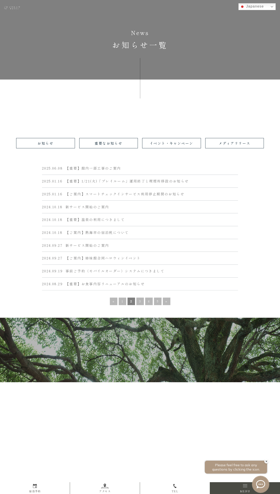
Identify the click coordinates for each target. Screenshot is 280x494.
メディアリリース (234, 143)
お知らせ (45, 143)
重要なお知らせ (108, 143)
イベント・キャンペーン (171, 143)
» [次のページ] (166, 302)
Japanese (252, 6)
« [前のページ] (114, 302)
